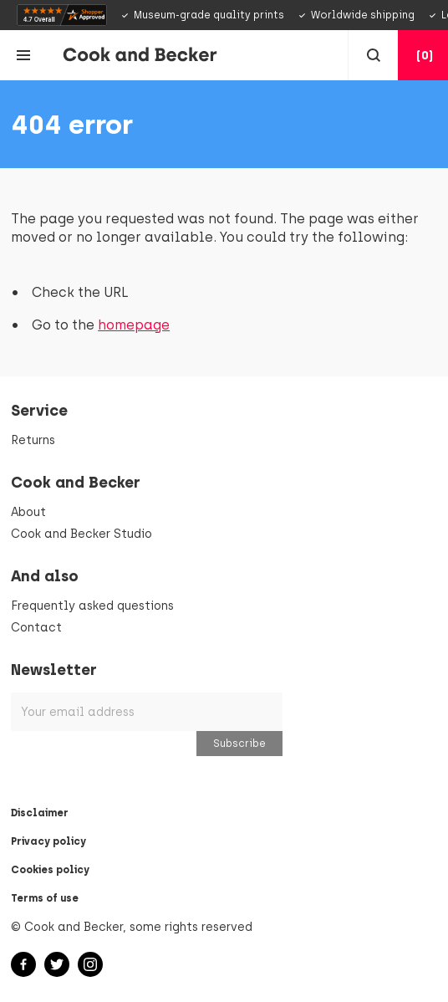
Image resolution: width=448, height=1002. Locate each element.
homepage (134, 325)
